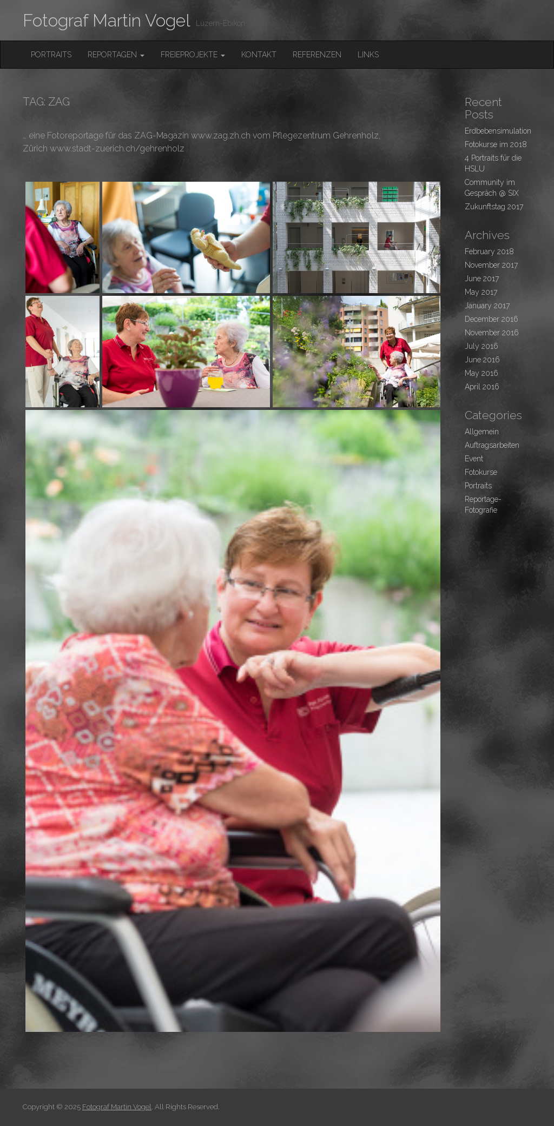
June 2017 (482, 278)
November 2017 (491, 265)
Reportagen (116, 54)
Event (474, 458)
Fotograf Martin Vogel (106, 20)
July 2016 (481, 346)
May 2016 (481, 373)
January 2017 (487, 305)
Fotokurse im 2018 (496, 144)
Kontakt (258, 54)
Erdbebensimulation (498, 131)
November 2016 (492, 332)
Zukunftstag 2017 (494, 206)
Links (368, 54)
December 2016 (491, 319)
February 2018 (489, 251)
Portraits (51, 54)
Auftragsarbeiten (492, 445)
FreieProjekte (193, 54)
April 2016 (482, 386)
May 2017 (481, 292)
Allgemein (482, 431)
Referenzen (317, 54)
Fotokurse (481, 472)
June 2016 (482, 359)
